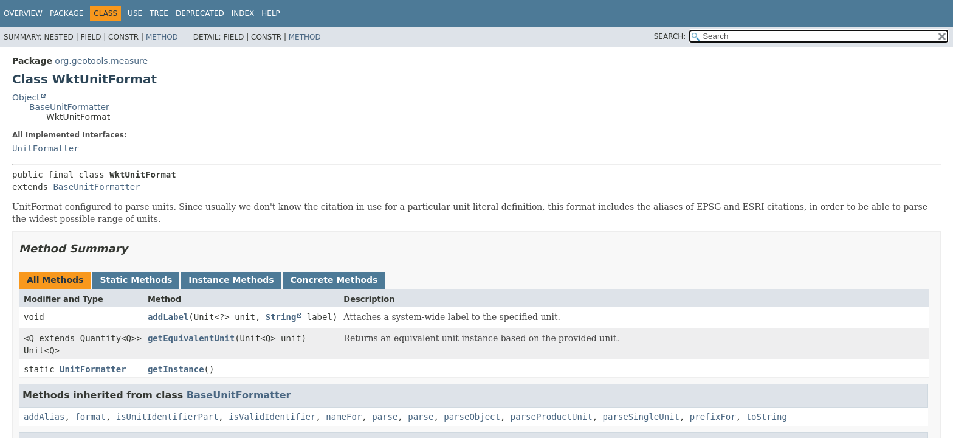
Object (26, 97)
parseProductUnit (552, 417)
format (90, 417)
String (281, 317)
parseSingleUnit (641, 417)
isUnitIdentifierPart (167, 417)
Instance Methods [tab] (231, 280)
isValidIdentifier (272, 417)
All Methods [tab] (55, 280)
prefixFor (713, 417)
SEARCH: (670, 36)
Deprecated (200, 13)
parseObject (472, 417)
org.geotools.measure (101, 61)
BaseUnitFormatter (69, 107)
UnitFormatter (45, 148)
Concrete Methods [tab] (334, 280)
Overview (23, 13)
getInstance (176, 369)
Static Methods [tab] (136, 280)
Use (135, 13)
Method (162, 37)
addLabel (168, 317)
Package (66, 13)
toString (766, 417)
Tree (159, 13)
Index (243, 13)
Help (270, 13)
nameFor (344, 417)
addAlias (44, 417)
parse (384, 417)
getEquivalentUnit (191, 338)
